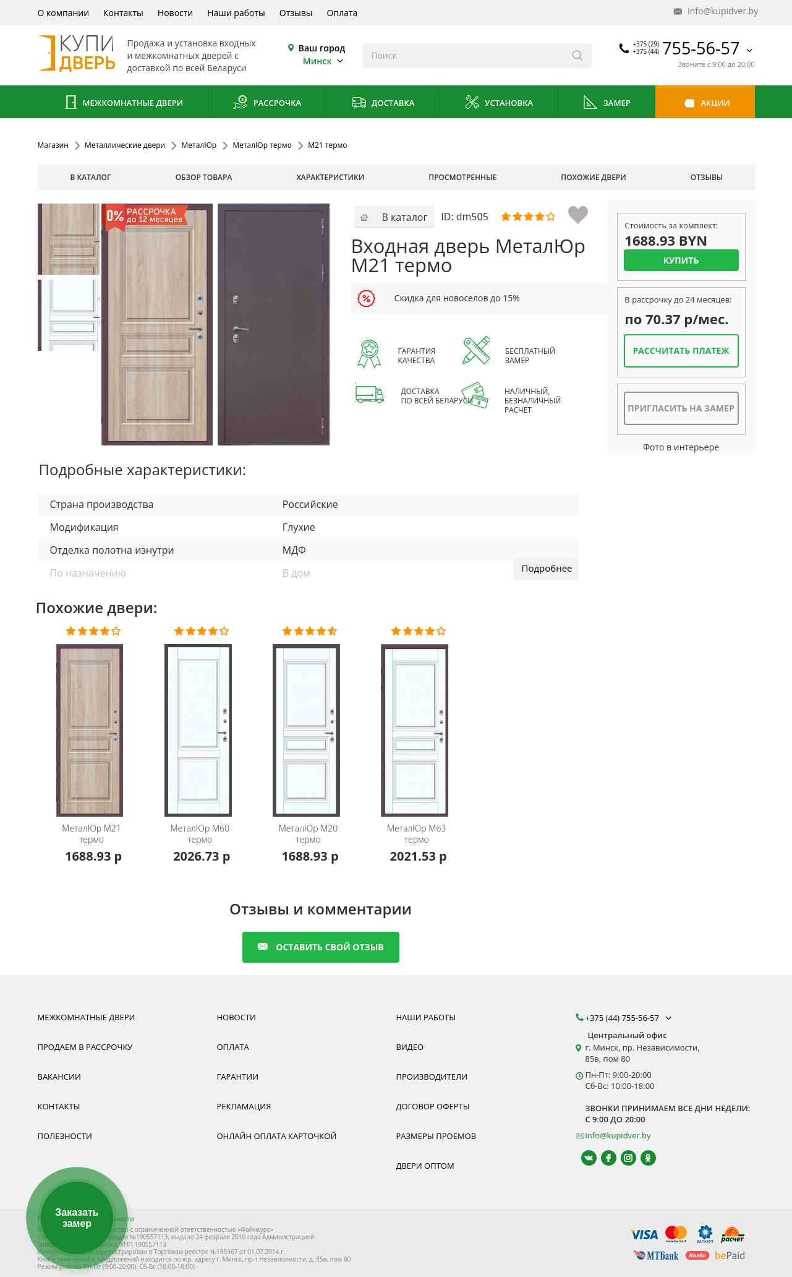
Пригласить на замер (681, 408)
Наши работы (236, 13)
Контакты (123, 13)
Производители (432, 1076)
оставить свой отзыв (320, 947)
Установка (498, 103)
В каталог (90, 177)
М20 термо (308, 834)
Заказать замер (76, 1218)
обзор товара (204, 177)
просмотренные (462, 177)
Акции (705, 103)
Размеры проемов (436, 1136)
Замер (606, 103)
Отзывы (296, 13)
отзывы (707, 177)
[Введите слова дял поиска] (463, 55)
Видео (410, 1046)
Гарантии (238, 1076)
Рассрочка (266, 103)
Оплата (342, 13)
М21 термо (91, 834)
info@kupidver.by (715, 11)
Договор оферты (433, 1106)
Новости (175, 13)
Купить (681, 260)
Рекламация (244, 1106)
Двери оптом (425, 1165)
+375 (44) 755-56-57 (630, 1017)
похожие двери (593, 177)
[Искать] (578, 55)
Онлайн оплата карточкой (277, 1136)
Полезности (65, 1136)
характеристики (330, 177)
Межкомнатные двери (122, 103)
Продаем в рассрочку (85, 1046)
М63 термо (416, 834)
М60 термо (200, 834)
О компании (64, 13)
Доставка (383, 103)
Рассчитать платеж (680, 350)
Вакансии (59, 1076)
